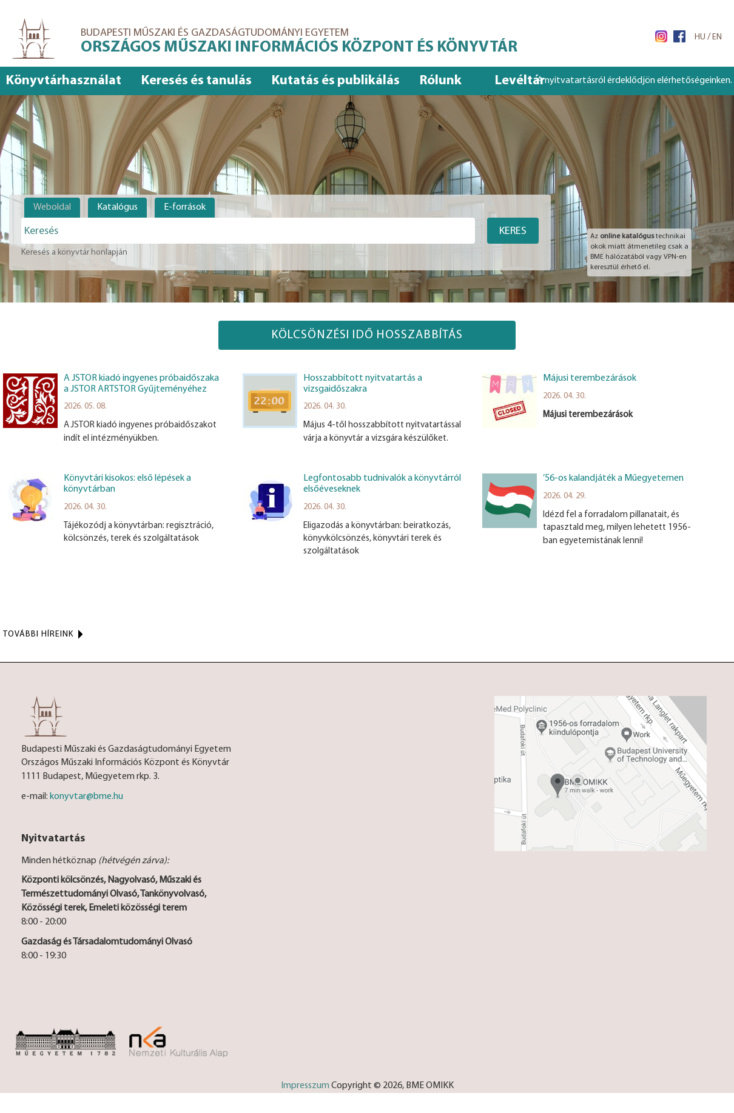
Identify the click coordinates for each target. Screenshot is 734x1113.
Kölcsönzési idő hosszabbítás (367, 335)
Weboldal (52, 207)
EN (717, 37)
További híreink (38, 634)
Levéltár (520, 81)
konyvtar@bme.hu (86, 796)
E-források (185, 207)
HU (700, 37)
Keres (513, 231)
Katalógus (117, 207)
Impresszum (305, 1086)
